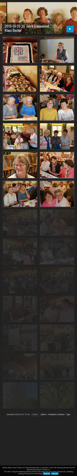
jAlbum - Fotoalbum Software (53, 414)
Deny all (55, 474)
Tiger (68, 414)
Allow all (46, 474)
